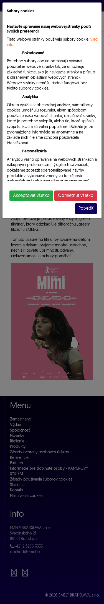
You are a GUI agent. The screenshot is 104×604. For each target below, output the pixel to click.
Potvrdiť (85, 208)
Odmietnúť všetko (75, 196)
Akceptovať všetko (31, 196)
